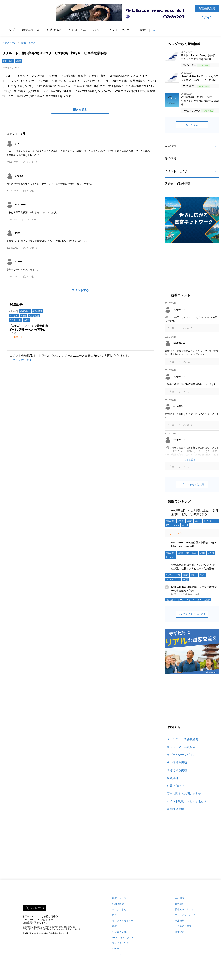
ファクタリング (120, 943)
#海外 (23, 315)
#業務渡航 (34, 315)
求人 (96, 30)
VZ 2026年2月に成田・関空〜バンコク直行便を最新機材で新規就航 (200, 101)
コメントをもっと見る (191, 484)
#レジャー (171, 557)
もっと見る (191, 124)
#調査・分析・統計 (187, 553)
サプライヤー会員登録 (181, 747)
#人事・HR (15, 320)
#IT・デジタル (172, 525)
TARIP (115, 948)
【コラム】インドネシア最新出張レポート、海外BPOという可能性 (29, 327)
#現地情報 (37, 311)
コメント (19, 337)
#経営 (18, 61)
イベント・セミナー (120, 30)
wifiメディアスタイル (123, 937)
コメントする (80, 290)
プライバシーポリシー (186, 915)
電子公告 (179, 931)
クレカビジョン (120, 931)
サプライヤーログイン (181, 754)
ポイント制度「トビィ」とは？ (187, 801)
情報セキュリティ (184, 909)
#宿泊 (202, 575)
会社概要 (179, 898)
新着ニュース (30, 30)
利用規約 (179, 920)
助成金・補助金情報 (178, 183)
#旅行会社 (8, 61)
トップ (10, 30)
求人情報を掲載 (177, 762)
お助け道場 (54, 30)
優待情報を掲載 (177, 770)
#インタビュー (211, 521)
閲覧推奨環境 (175, 809)
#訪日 (198, 521)
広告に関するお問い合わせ (184, 793)
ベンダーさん (77, 30)
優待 (143, 30)
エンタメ (117, 954)
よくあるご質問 (183, 926)
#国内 (189, 521)
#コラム (14, 315)
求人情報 (170, 146)
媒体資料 (172, 778)
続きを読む (80, 109)
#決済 (185, 525)
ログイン (207, 17)
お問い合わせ (175, 785)
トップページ (9, 42)
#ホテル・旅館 (173, 575)
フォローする (37, 908)
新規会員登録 (207, 8)
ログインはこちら (21, 359)
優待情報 (170, 158)
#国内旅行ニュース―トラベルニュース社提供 (188, 599)
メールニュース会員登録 (182, 739)
